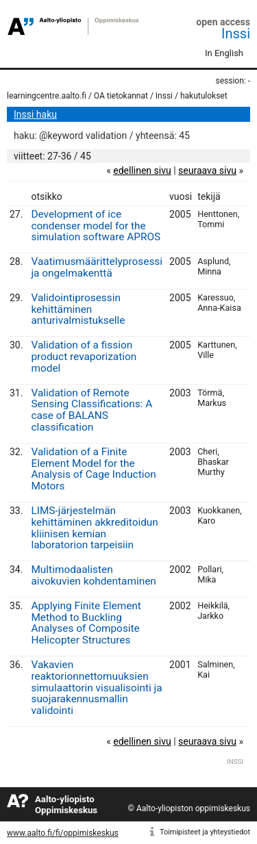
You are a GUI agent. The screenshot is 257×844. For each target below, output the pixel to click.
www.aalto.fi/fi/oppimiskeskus (63, 833)
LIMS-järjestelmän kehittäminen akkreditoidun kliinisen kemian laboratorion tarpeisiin (94, 527)
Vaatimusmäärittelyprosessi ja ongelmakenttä (96, 267)
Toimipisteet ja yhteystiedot (205, 832)
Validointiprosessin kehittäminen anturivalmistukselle (78, 309)
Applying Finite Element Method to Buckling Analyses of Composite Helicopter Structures (85, 623)
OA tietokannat (121, 96)
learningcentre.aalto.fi (46, 96)
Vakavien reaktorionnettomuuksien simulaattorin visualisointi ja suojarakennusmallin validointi (96, 687)
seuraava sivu (207, 170)
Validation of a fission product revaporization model (83, 356)
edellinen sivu (142, 170)
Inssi (235, 33)
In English (224, 53)
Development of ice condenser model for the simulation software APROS (95, 226)
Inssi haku (35, 114)
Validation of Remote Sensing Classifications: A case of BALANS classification (91, 410)
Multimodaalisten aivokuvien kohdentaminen (93, 575)
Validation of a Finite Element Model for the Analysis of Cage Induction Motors (93, 469)
